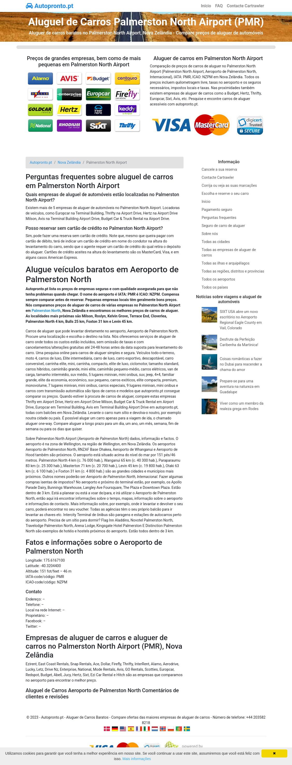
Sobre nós (210, 234)
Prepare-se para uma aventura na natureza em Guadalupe (239, 386)
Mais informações (136, 759)
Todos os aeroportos (218, 279)
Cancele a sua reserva (219, 169)
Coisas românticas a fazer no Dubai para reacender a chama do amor (241, 364)
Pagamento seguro (217, 210)
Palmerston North (46, 311)
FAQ (219, 5)
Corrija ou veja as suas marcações (229, 185)
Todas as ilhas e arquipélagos (226, 263)
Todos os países (215, 287)
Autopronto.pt (49, 6)
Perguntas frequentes (219, 218)
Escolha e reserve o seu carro (225, 193)
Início (206, 5)
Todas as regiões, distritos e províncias (233, 271)
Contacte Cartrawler (245, 5)
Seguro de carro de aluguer (223, 226)
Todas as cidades (216, 242)
